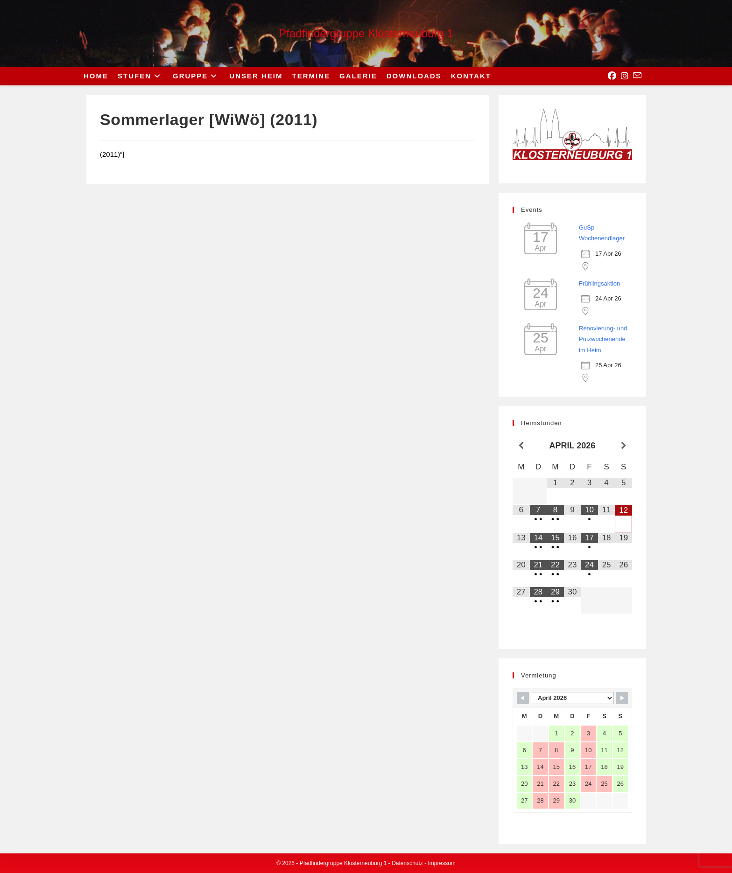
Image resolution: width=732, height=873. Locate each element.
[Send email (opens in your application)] (637, 75)
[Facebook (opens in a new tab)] (612, 76)
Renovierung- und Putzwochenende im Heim (603, 339)
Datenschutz (407, 863)
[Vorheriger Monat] (521, 446)
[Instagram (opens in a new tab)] (624, 76)
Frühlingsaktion (599, 283)
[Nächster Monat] (623, 446)
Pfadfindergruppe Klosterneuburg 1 (366, 33)
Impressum (442, 863)
